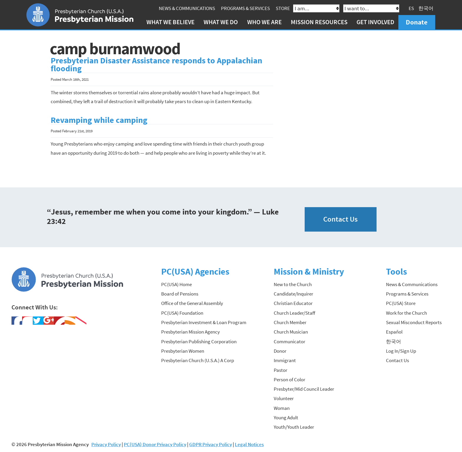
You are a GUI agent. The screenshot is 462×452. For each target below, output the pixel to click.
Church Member (290, 322)
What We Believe (170, 22)
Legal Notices (249, 444)
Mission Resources (319, 22)
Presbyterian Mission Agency (190, 332)
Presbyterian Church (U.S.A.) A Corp (197, 360)
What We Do (221, 22)
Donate (417, 22)
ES (411, 8)
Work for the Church (406, 313)
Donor (280, 351)
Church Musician (291, 332)
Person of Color (289, 379)
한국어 (425, 8)
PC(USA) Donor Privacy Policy (155, 444)
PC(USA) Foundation (182, 313)
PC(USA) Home (176, 284)
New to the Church (293, 284)
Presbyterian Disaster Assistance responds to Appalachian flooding (156, 64)
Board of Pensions (179, 294)
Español (394, 332)
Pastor (280, 370)
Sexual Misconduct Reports (414, 322)
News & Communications (187, 8)
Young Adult (286, 417)
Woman (282, 408)
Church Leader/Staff (294, 313)
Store (283, 8)
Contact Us (340, 219)
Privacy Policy (106, 444)
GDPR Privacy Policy (210, 444)
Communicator (289, 341)
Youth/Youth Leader (294, 427)
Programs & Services (245, 8)
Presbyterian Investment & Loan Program (203, 322)
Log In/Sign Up (401, 351)
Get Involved (375, 22)
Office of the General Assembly (192, 303)
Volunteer (284, 398)
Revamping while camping (99, 120)
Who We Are (264, 22)
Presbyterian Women (182, 351)
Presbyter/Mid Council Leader (304, 389)
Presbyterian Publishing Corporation (199, 341)
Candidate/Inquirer (293, 294)
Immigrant (285, 360)
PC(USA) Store (400, 303)
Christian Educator (293, 303)
